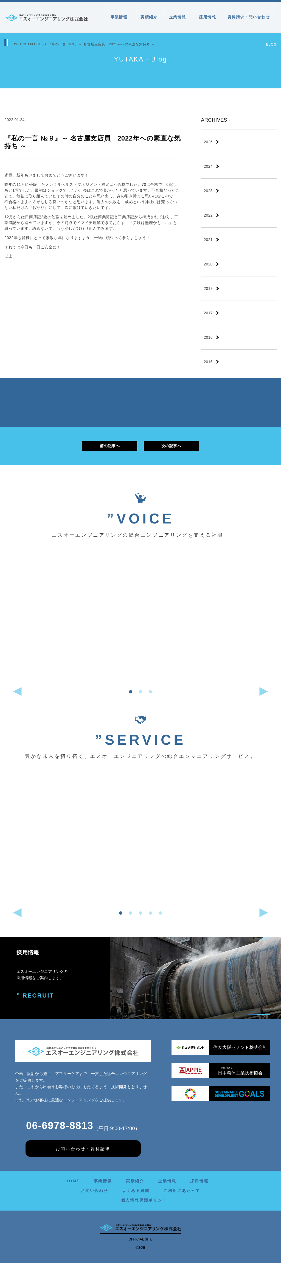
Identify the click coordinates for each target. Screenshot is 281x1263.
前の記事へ (110, 446)
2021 (208, 239)
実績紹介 (149, 17)
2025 (208, 142)
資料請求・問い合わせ (248, 17)
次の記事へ (171, 446)
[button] (130, 691)
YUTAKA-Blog (36, 44)
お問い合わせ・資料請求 (83, 1148)
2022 (208, 215)
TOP (16, 44)
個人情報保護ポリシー (144, 1200)
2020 (208, 264)
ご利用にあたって (182, 1190)
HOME (72, 1181)
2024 (208, 166)
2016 (208, 337)
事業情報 (120, 17)
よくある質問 (136, 1190)
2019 (208, 288)
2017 (208, 313)
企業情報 (178, 17)
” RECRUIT (33, 995)
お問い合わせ (94, 1190)
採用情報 (207, 17)
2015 (208, 362)
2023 (208, 191)
